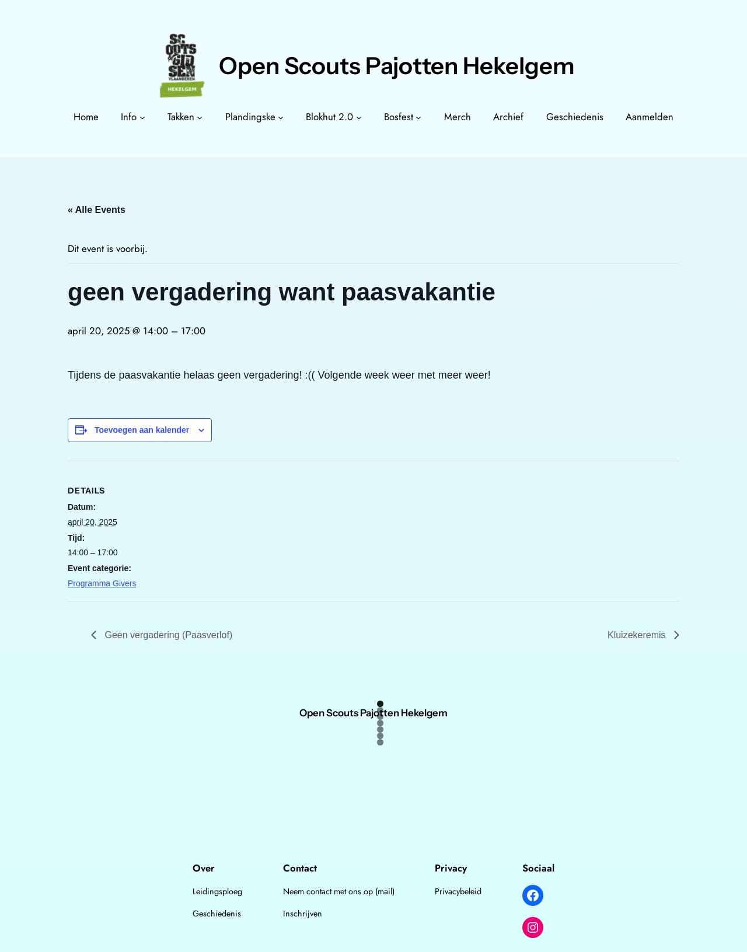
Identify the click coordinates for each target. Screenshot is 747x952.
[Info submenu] (142, 117)
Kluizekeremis (638, 635)
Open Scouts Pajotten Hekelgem (397, 65)
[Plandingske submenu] (281, 117)
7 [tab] (380, 742)
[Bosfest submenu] (418, 117)
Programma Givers (102, 583)
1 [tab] (380, 704)
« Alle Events (96, 210)
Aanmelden (649, 117)
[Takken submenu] (200, 117)
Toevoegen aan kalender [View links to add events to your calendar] (142, 430)
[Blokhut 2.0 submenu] (359, 117)
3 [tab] (380, 716)
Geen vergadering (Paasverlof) (167, 635)
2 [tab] (380, 710)
